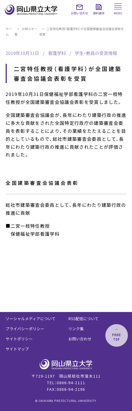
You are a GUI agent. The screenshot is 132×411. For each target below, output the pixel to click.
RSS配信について (83, 318)
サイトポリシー (19, 338)
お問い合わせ (80, 338)
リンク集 (76, 328)
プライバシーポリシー (25, 328)
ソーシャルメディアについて (31, 318)
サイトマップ (17, 349)
